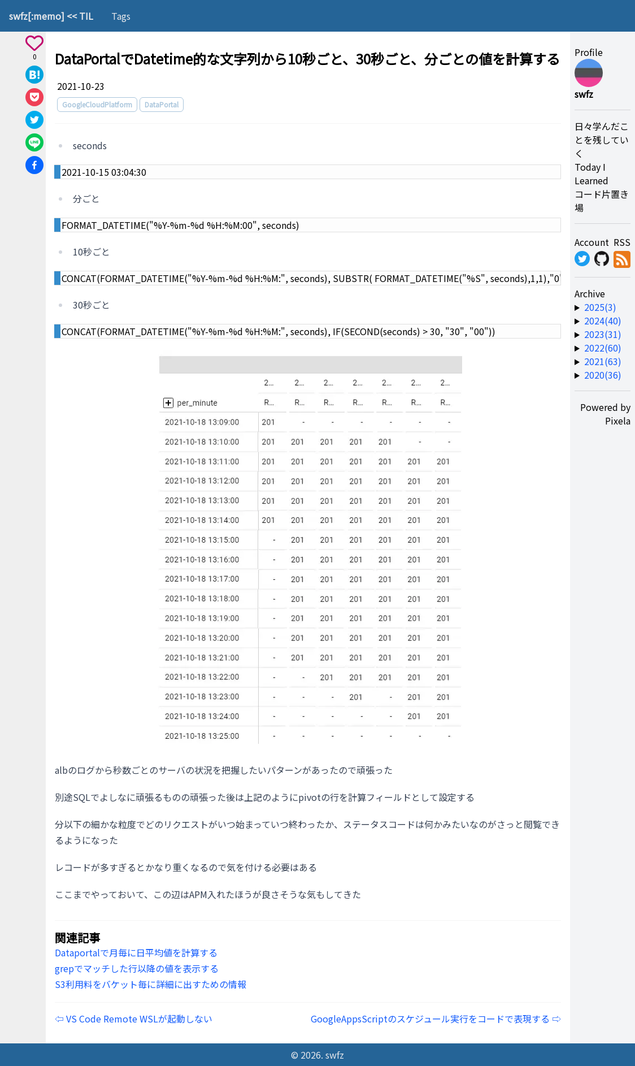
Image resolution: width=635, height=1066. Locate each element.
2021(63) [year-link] (602, 361)
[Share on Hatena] (34, 75)
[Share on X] (34, 120)
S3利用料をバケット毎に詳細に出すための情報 (150, 984)
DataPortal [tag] (162, 104)
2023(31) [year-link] (602, 334)
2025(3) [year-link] (600, 307)
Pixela (617, 420)
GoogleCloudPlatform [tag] (97, 104)
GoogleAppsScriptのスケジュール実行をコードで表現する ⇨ (436, 1018)
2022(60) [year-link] (602, 347)
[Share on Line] (34, 142)
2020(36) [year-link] (602, 375)
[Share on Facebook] (34, 165)
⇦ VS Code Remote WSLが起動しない (133, 1018)
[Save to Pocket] (34, 97)
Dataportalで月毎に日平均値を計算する (136, 952)
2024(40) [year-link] (602, 320)
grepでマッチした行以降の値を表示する (137, 968)
